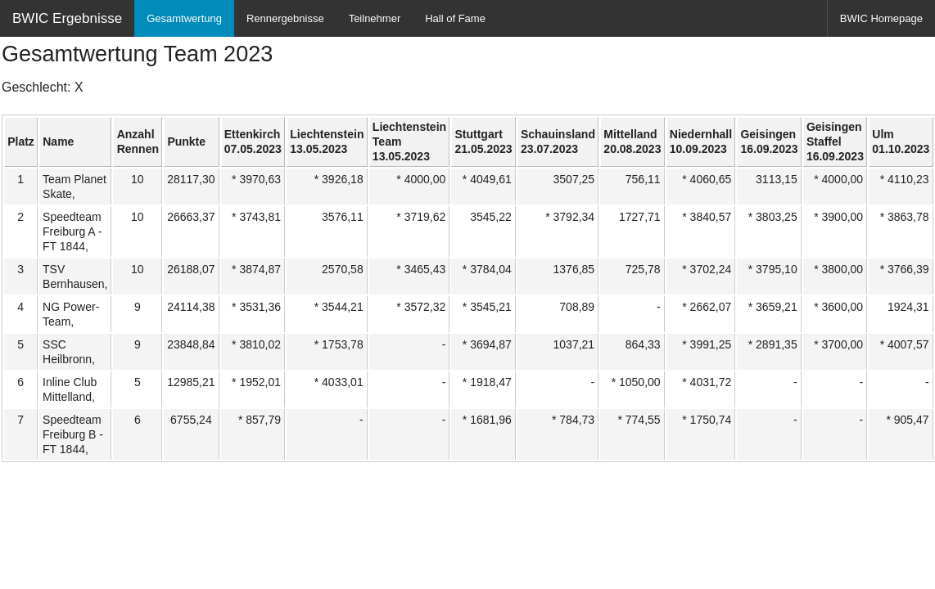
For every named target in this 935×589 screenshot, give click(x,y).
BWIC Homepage (881, 18)
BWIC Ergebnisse (67, 18)
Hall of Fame (455, 18)
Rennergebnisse (285, 18)
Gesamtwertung (184, 18)
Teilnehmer (375, 18)
